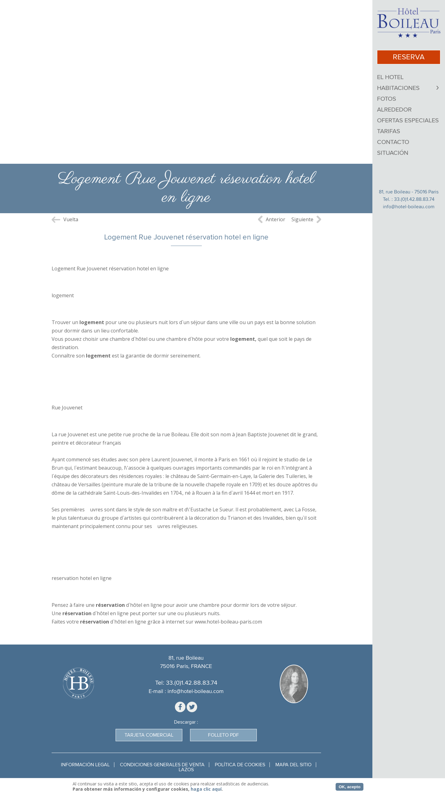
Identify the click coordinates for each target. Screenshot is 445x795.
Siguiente (302, 219)
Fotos (386, 99)
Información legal (85, 764)
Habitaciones (398, 88)
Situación (392, 153)
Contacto (393, 142)
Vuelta (70, 219)
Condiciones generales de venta (162, 764)
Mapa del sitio (293, 764)
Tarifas (388, 131)
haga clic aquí (206, 789)
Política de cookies (240, 764)
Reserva (409, 57)
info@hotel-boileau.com (408, 207)
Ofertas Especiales (408, 120)
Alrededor (394, 109)
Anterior (275, 219)
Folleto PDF (223, 735)
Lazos (186, 769)
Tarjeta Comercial (149, 735)
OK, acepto (349, 786)
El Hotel (390, 77)
